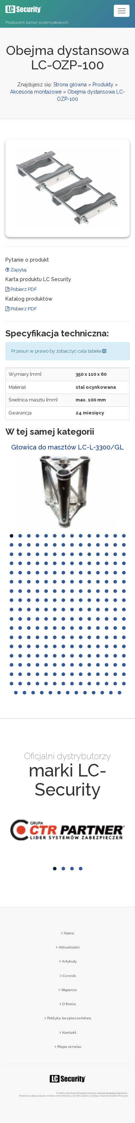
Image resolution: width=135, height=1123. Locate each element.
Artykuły (68, 961)
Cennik (68, 976)
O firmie (68, 1004)
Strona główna (70, 84)
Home (67, 933)
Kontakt (68, 1032)
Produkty (103, 84)
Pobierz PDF (21, 289)
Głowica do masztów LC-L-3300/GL (67, 447)
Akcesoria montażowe (36, 92)
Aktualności (68, 947)
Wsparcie (68, 990)
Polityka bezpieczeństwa (68, 1018)
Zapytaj (16, 269)
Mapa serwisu (68, 1047)
